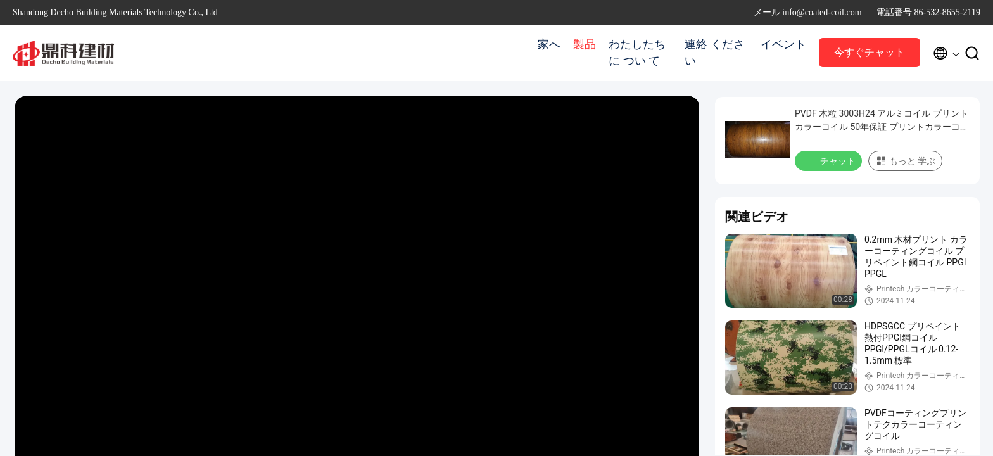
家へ (549, 44)
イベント (783, 44)
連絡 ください (715, 52)
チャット (830, 160)
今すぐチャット (869, 52)
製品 (584, 44)
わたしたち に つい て (637, 52)
